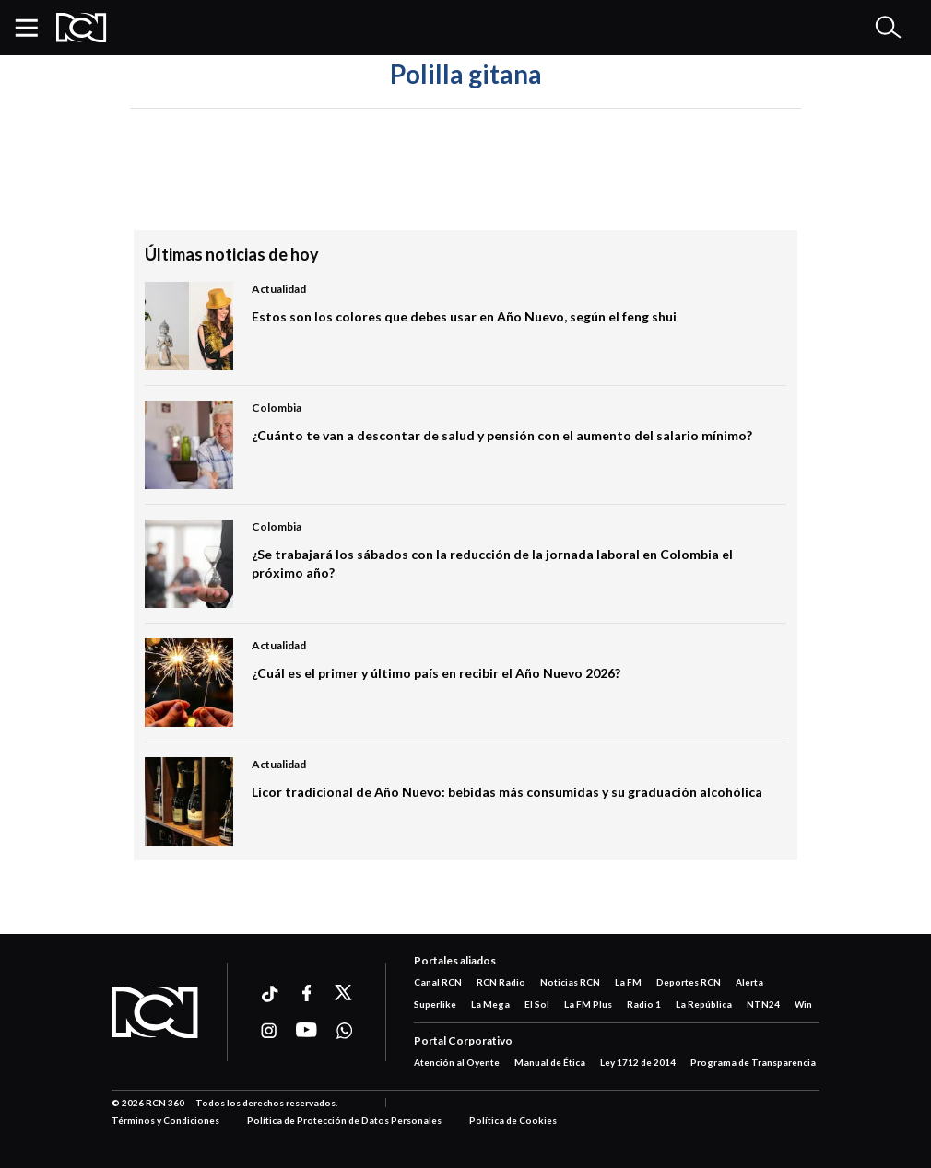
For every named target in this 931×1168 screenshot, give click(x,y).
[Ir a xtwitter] (344, 993)
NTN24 (763, 1004)
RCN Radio (501, 981)
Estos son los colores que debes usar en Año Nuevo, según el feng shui (464, 316)
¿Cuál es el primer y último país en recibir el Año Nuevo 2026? (436, 673)
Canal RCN (438, 981)
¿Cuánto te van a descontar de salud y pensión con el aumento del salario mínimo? (502, 435)
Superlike (435, 1004)
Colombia (276, 408)
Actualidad (279, 289)
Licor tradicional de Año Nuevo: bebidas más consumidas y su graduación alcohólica (507, 792)
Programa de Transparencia (753, 1062)
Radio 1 (644, 1004)
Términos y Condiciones (165, 1120)
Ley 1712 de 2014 (638, 1062)
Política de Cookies (513, 1120)
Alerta (749, 981)
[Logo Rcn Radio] (81, 27)
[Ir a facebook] (306, 993)
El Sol (536, 1004)
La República (704, 1004)
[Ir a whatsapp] (344, 1030)
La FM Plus (588, 1004)
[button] (33, 27)
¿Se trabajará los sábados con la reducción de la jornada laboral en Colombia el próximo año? (492, 563)
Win (803, 1004)
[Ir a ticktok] (268, 996)
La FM (628, 981)
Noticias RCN (570, 981)
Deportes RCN (688, 981)
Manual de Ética (549, 1062)
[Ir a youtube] (306, 1030)
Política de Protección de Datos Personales (344, 1120)
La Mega (490, 1004)
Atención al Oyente (457, 1062)
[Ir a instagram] (268, 1030)
